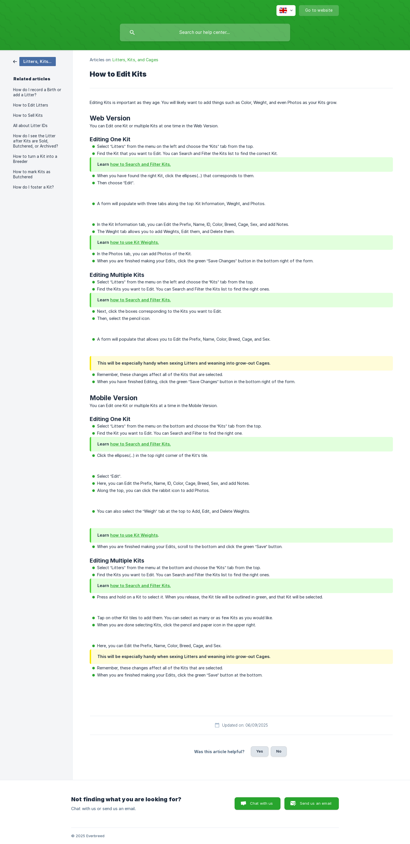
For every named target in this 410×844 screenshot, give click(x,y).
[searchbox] (205, 32)
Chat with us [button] (261, 803)
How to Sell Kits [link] (28, 115)
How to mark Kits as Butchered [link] (31, 174)
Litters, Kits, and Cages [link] (135, 59)
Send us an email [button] (315, 803)
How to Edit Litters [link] (30, 105)
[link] (34, 61)
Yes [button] (259, 751)
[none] (286, 10)
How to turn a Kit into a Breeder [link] (35, 159)
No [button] (278, 751)
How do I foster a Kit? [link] (33, 187)
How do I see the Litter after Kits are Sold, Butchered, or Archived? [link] (35, 141)
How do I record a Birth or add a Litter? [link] (37, 92)
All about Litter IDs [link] (30, 125)
